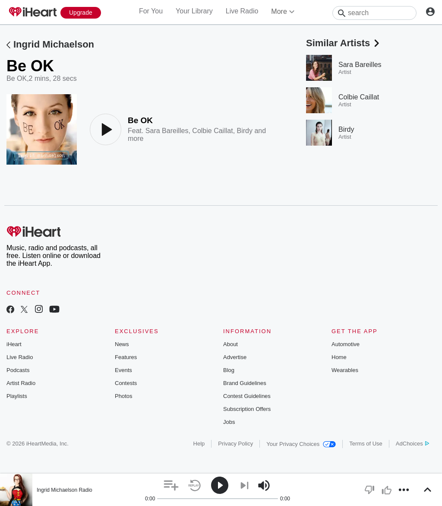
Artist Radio (20, 383)
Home (339, 357)
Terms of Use (365, 443)
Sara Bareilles (167, 130)
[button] (171, 485)
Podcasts (17, 370)
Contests (126, 383)
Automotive (346, 344)
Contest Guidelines (247, 396)
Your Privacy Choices (301, 444)
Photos (123, 396)
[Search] (374, 13)
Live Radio (242, 11)
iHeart (14, 344)
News (122, 344)
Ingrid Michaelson (53, 44)
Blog (228, 370)
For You (151, 11)
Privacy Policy (235, 443)
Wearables (345, 370)
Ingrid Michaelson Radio (64, 490)
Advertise (234, 357)
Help (199, 443)
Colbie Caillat (212, 130)
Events (123, 370)
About (230, 344)
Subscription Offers (247, 409)
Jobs (229, 422)
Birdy (245, 130)
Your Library (194, 11)
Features (126, 357)
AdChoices (412, 443)
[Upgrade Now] (80, 13)
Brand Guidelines (244, 383)
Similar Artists (343, 43)
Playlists (16, 396)
